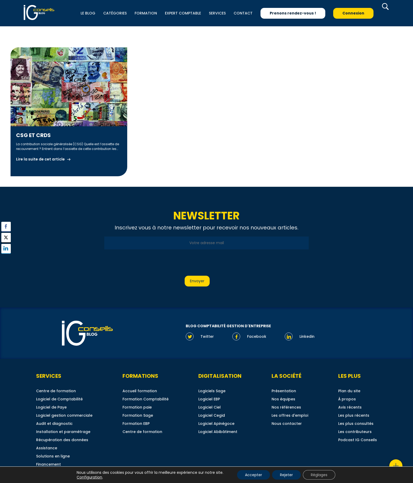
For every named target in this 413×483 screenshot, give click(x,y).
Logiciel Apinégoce (216, 423)
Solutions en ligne (53, 456)
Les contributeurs (355, 431)
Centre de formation (56, 391)
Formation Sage (137, 415)
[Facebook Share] (6, 226)
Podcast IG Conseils (357, 439)
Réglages (319, 474)
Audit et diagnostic (54, 423)
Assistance (46, 448)
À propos (347, 399)
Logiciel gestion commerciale (64, 415)
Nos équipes (283, 399)
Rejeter (286, 474)
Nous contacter (287, 423)
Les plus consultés (355, 423)
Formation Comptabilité (145, 399)
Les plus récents (353, 415)
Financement (48, 464)
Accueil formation (139, 391)
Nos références (286, 407)
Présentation (284, 391)
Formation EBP (136, 423)
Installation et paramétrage (63, 431)
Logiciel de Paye (51, 407)
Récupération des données (62, 439)
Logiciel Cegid (211, 415)
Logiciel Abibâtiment (217, 431)
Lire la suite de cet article (40, 159)
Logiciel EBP (209, 399)
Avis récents (350, 407)
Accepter (253, 474)
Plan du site (349, 391)
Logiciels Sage (211, 391)
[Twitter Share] (6, 237)
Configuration (89, 477)
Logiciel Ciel (209, 407)
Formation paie (137, 407)
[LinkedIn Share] (6, 248)
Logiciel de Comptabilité (59, 399)
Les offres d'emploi (290, 415)
